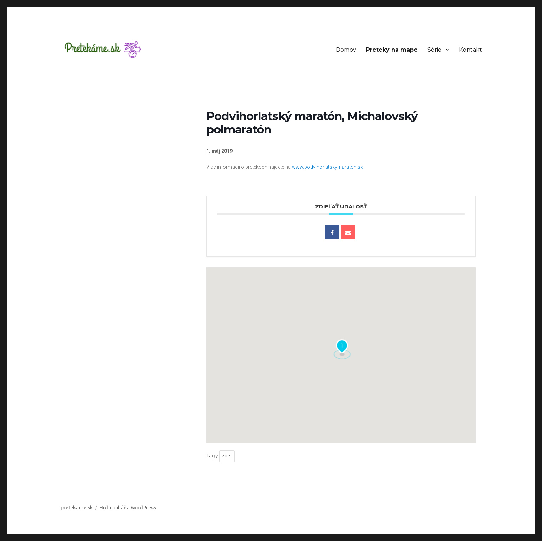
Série (434, 49)
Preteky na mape (392, 49)
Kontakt (470, 49)
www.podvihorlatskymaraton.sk (327, 167)
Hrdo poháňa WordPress (127, 508)
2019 (227, 456)
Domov (346, 49)
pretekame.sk (76, 508)
